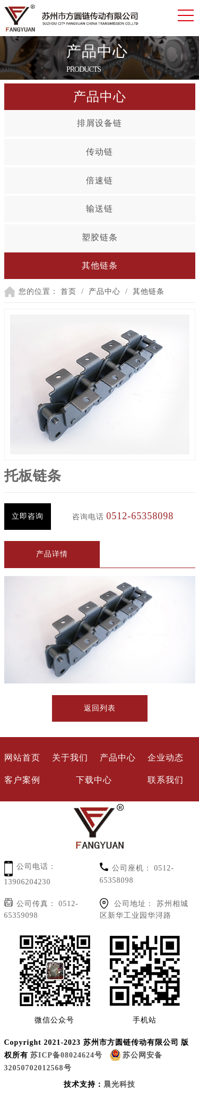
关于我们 (70, 757)
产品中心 (104, 291)
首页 (68, 291)
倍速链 (99, 180)
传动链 (99, 151)
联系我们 (166, 779)
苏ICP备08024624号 (66, 1055)
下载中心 (94, 779)
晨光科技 (119, 1084)
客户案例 (22, 779)
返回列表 (100, 708)
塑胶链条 (100, 237)
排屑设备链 (99, 123)
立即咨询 (28, 516)
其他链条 (100, 265)
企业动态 (166, 757)
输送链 (99, 208)
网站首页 (22, 757)
